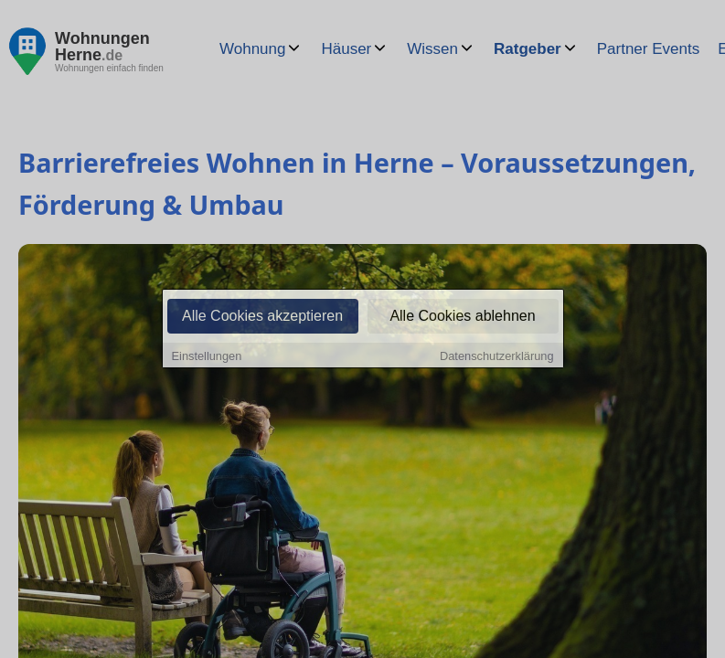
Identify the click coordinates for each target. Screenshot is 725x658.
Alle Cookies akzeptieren (262, 316)
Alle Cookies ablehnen (462, 316)
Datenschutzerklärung (496, 357)
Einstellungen (207, 357)
